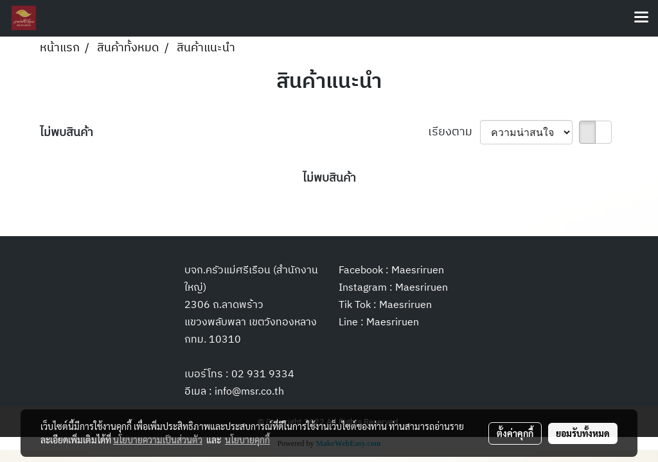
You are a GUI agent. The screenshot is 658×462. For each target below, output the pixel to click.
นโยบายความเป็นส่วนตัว (157, 439)
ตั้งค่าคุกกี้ (515, 433)
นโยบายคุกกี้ (247, 439)
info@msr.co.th (249, 391)
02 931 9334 (262, 374)
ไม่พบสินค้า (66, 133)
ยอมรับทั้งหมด (583, 433)
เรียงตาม (454, 132)
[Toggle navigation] (641, 18)
